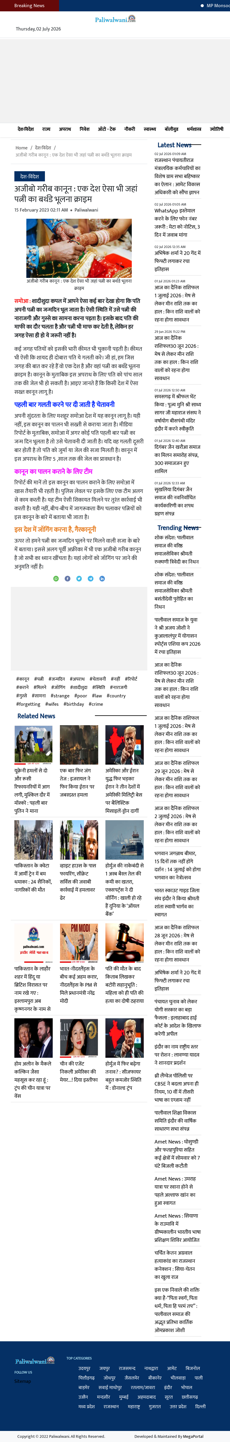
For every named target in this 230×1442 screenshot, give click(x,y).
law (98, 696)
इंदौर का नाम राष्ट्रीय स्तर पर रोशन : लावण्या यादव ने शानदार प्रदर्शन (177, 1055)
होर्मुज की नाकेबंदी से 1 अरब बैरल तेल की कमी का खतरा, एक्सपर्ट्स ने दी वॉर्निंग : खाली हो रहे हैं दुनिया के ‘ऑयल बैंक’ (124, 890)
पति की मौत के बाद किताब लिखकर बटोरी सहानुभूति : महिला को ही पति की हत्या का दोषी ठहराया (124, 985)
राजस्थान (111, 1407)
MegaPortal (193, 1436)
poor (82, 696)
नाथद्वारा (151, 1369)
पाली (199, 1378)
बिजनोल (193, 1369)
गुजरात (155, 1407)
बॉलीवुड (171, 129)
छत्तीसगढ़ (190, 1397)
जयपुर (104, 1369)
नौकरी (129, 129)
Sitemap (22, 1381)
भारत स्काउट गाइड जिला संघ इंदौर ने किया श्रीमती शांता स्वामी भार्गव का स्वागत (177, 902)
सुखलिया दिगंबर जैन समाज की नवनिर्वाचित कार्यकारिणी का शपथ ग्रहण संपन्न (175, 501)
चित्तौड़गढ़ (86, 1378)
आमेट (172, 1369)
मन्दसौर (103, 1397)
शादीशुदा (80, 687)
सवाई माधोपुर (110, 1388)
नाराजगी (120, 687)
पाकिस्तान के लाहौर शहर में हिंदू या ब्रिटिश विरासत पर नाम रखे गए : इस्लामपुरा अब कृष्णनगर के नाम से (32, 989)
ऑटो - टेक (107, 129)
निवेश (84, 129)
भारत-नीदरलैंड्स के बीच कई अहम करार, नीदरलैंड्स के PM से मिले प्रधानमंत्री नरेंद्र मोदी (79, 985)
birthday (75, 704)
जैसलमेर (132, 1378)
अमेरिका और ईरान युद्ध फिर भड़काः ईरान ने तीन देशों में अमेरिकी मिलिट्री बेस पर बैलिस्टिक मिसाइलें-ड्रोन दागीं (123, 791)
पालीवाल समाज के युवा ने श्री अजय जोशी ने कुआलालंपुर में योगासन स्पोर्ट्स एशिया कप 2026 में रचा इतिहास (177, 636)
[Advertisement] (115, 81)
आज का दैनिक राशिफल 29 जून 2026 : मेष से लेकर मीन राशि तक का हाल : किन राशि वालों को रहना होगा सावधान (177, 779)
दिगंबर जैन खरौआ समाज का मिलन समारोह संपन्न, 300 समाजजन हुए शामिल (177, 459)
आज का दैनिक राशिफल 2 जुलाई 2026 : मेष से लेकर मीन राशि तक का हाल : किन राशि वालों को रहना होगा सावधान (177, 824)
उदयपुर (84, 1369)
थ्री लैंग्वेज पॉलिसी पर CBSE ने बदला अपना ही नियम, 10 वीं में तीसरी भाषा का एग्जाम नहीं (177, 1088)
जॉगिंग (59, 687)
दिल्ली (200, 1407)
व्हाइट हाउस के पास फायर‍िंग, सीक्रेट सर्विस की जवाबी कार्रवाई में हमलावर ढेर (78, 882)
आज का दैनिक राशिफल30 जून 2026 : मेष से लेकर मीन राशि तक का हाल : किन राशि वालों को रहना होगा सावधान (177, 358)
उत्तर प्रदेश (178, 1407)
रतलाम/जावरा (143, 1388)
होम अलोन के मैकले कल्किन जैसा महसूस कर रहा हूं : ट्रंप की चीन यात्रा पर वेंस (32, 1080)
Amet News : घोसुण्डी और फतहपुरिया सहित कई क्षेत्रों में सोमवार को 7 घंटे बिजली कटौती (177, 1154)
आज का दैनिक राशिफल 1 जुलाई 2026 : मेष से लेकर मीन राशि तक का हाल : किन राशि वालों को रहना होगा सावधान (177, 303)
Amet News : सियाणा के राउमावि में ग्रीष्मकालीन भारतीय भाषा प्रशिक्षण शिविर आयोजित (178, 1228)
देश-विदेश (26, 129)
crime (97, 704)
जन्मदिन (58, 679)
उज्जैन (83, 1397)
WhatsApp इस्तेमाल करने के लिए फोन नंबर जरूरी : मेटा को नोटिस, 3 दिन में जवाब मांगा (177, 223)
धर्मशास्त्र (194, 129)
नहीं (117, 679)
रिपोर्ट (132, 679)
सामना (40, 696)
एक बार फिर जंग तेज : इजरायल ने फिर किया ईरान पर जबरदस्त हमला (77, 783)
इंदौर (168, 1388)
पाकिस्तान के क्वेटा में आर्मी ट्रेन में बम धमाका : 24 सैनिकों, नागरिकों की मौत (33, 878)
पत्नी (40, 679)
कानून (24, 679)
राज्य (46, 129)
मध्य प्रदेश (86, 1407)
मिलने (41, 687)
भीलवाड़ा (178, 1378)
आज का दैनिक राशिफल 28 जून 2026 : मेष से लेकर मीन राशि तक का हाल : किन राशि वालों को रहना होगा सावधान (177, 944)
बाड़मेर (84, 1388)
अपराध (65, 129)
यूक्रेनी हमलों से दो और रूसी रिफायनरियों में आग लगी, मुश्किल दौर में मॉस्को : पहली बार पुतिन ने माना (32, 791)
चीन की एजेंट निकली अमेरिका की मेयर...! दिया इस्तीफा (79, 1072)
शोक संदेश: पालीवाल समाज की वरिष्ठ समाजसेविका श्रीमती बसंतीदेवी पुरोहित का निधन (174, 591)
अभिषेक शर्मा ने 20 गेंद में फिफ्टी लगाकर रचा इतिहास (178, 261)
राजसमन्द (127, 1369)
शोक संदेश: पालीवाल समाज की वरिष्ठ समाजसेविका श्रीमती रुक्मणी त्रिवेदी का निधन (177, 550)
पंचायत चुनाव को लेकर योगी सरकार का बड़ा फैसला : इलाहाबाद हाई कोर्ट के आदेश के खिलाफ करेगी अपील (178, 1018)
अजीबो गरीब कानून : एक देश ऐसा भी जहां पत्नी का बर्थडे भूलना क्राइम (74, 155)
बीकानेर (155, 1378)
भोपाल (186, 1388)
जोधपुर (110, 1378)
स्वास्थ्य (150, 129)
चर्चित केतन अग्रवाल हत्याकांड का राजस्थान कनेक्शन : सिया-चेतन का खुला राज (175, 1265)
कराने (24, 687)
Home (22, 148)
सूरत (169, 1397)
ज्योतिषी (216, 129)
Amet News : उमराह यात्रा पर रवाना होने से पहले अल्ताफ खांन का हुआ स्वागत (175, 1191)
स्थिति (100, 687)
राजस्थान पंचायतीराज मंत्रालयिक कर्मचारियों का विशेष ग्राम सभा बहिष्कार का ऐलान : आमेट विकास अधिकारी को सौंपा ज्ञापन (177, 176)
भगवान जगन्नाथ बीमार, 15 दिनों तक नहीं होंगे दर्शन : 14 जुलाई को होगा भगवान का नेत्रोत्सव (178, 865)
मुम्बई (123, 1397)
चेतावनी (99, 679)
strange (61, 696)
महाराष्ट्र (134, 1407)
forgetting (29, 704)
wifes (53, 704)
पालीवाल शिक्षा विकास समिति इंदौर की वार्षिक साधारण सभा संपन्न (175, 1121)
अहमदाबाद (146, 1397)
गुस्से (23, 696)
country (117, 696)
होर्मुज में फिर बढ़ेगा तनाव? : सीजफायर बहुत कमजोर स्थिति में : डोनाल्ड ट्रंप (123, 1076)
